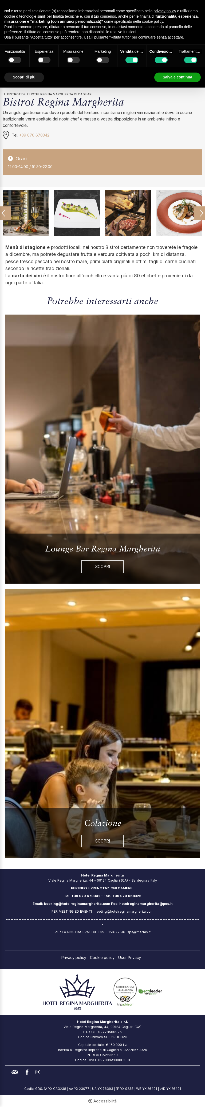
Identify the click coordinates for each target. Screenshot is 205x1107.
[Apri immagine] (25, 213)
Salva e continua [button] (177, 77)
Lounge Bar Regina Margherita (102, 549)
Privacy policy (73, 957)
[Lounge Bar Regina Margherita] (102, 448)
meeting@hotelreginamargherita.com (123, 911)
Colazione (102, 823)
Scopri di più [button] (24, 77)
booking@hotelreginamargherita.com (77, 904)
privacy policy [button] (165, 11)
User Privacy (129, 957)
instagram (39, 1072)
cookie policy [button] (152, 21)
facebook (28, 1072)
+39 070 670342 (34, 135)
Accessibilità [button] (105, 1101)
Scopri (102, 566)
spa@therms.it (139, 932)
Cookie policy (102, 957)
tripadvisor (16, 1072)
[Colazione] (102, 723)
